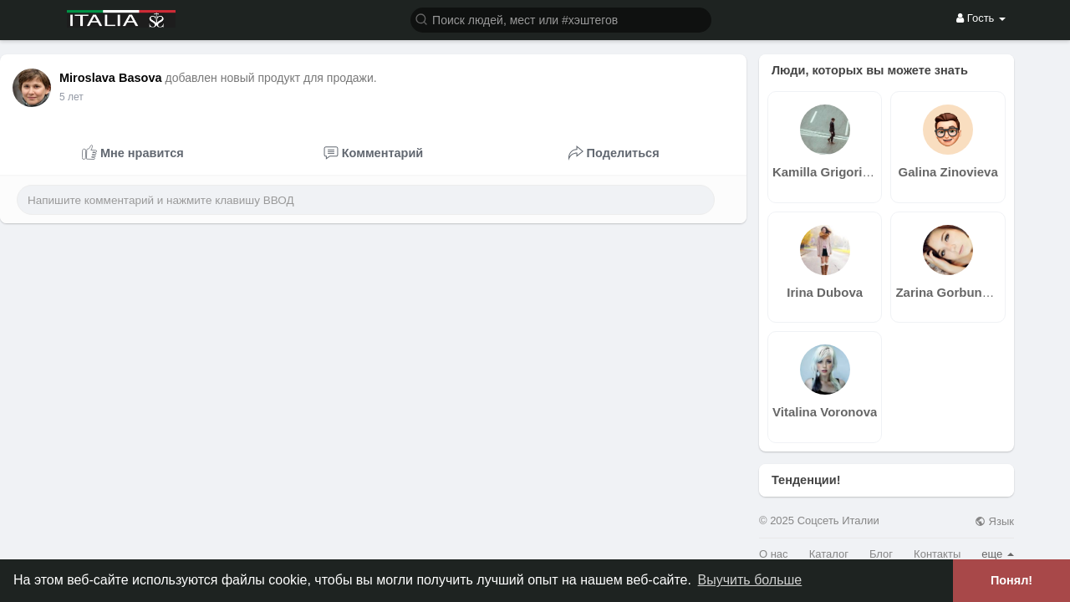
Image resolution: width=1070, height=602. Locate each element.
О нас (773, 553)
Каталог (828, 553)
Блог (881, 553)
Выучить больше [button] (750, 580)
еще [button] (997, 554)
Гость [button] (981, 18)
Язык (994, 521)
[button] (561, 19)
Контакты (937, 553)
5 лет (71, 97)
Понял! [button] (1011, 580)
